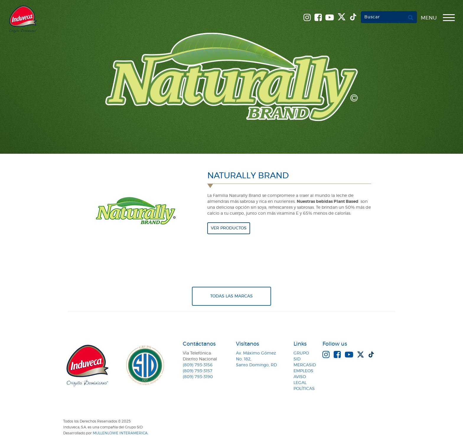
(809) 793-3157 (197, 371)
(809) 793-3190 (198, 377)
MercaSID (305, 365)
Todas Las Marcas (231, 296)
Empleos (303, 371)
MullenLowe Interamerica (120, 433)
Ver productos (229, 228)
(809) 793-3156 (198, 365)
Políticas (304, 389)
